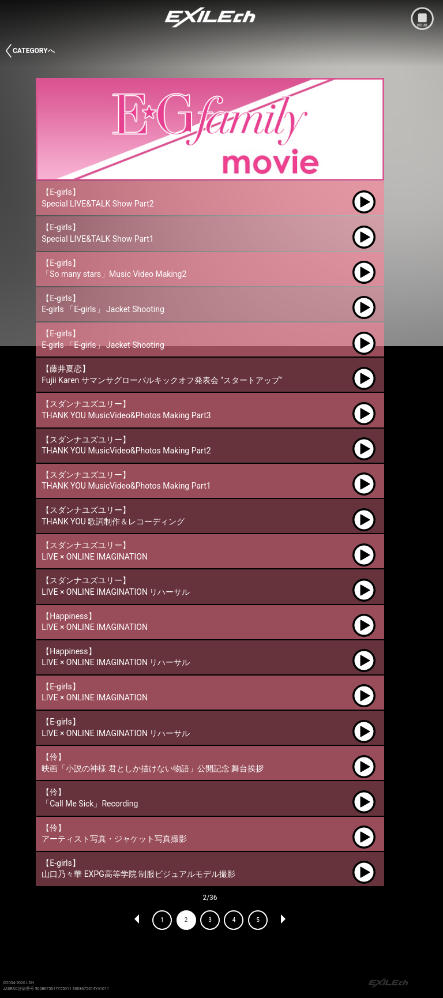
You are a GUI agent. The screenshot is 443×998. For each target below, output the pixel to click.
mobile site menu (422, 18)
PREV (137, 920)
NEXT (283, 920)
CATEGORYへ (34, 51)
